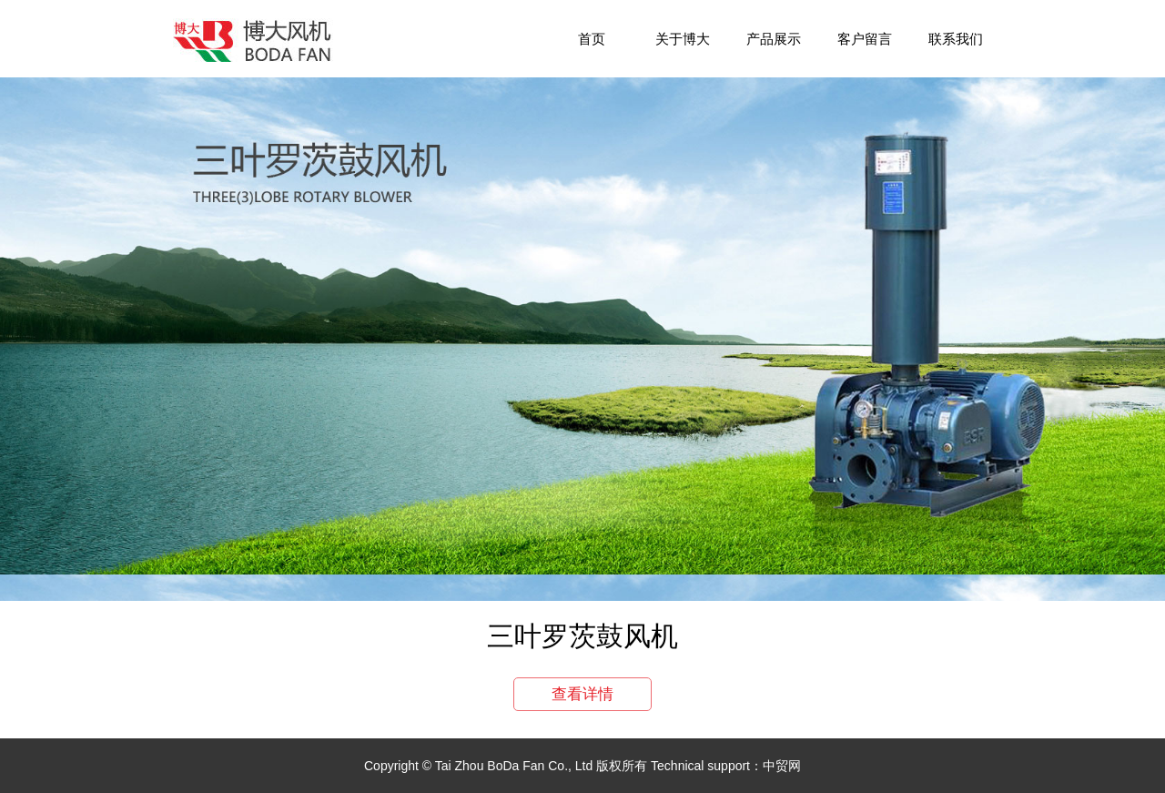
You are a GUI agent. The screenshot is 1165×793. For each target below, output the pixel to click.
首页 (591, 38)
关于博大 (682, 38)
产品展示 (773, 38)
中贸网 (782, 765)
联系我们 (955, 38)
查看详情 (582, 694)
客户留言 (864, 38)
